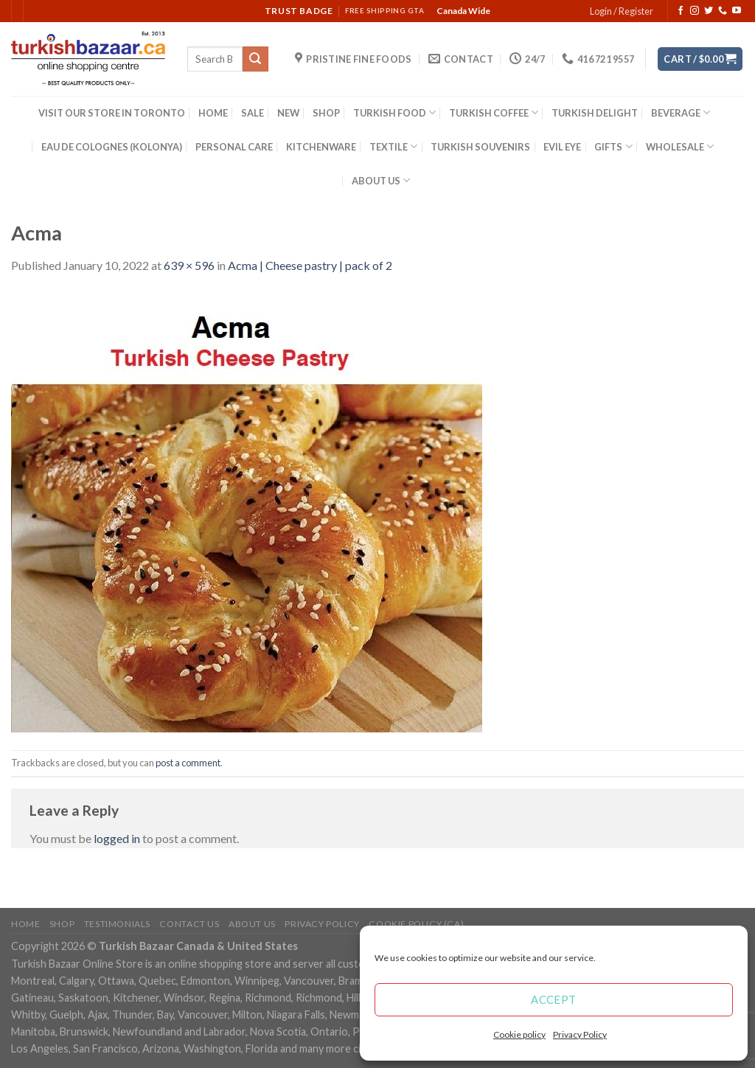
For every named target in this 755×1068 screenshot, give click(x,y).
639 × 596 (189, 265)
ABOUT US (381, 180)
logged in (117, 838)
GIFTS (613, 146)
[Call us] (722, 11)
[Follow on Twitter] (708, 11)
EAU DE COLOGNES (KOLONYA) (111, 147)
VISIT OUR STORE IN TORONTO (111, 113)
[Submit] (255, 59)
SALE (252, 113)
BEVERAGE (680, 112)
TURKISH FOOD (394, 112)
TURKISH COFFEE (493, 112)
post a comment (188, 763)
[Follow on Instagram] (694, 11)
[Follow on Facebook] (680, 11)
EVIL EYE (562, 147)
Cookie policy (519, 1034)
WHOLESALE (680, 146)
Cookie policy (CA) (416, 923)
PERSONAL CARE (234, 147)
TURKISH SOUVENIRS (480, 147)
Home (25, 923)
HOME (213, 113)
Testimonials (117, 923)
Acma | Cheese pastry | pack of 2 (310, 265)
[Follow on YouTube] (736, 11)
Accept (554, 999)
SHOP (326, 113)
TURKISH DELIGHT (595, 113)
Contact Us (189, 923)
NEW (288, 113)
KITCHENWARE (321, 147)
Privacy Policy (580, 1034)
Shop (61, 923)
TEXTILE (393, 146)
